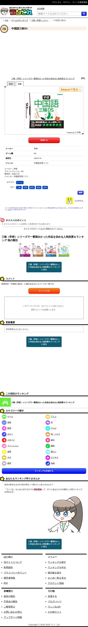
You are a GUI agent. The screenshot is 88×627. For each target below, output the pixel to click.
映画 (6, 428)
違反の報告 (9, 596)
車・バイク (52, 434)
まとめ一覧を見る (57, 578)
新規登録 (38, 489)
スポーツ (8, 440)
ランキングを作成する (44, 471)
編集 (80, 193)
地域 (50, 463)
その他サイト (54, 612)
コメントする (44, 291)
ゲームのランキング (19, 20)
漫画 (6, 422)
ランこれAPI (54, 607)
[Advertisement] (44, 54)
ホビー (7, 434)
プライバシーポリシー (15, 572)
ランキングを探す (57, 562)
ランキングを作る (57, 567)
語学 (45, 187)
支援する (52, 596)
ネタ (6, 457)
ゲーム (20, 182)
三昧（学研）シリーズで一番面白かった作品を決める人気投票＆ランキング (43, 79)
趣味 (50, 446)
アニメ (51, 416)
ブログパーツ (54, 601)
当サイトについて (13, 562)
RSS (6, 583)
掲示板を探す (54, 572)
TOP (6, 20)
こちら (9, 209)
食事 (6, 452)
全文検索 (40, 9)
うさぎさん (79, 201)
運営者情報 (9, 578)
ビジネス (51, 457)
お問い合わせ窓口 (13, 612)
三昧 (19, 187)
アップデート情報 (13, 617)
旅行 (50, 440)
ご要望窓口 (9, 607)
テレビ (51, 428)
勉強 (39, 187)
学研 (25, 187)
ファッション (10, 446)
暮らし (51, 452)
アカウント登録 (56, 583)
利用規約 (8, 567)
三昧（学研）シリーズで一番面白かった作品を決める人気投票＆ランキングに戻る (44, 267)
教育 (32, 187)
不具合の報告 (10, 601)
